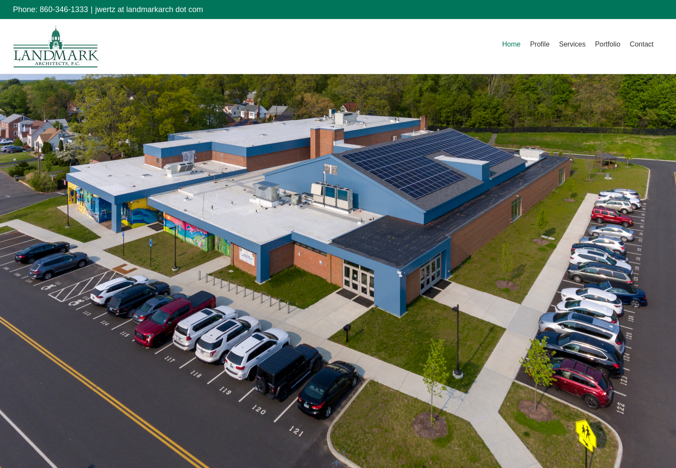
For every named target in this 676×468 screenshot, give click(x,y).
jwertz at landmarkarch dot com (149, 9)
